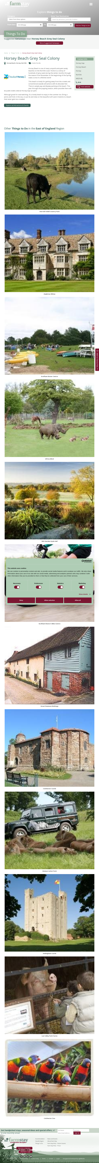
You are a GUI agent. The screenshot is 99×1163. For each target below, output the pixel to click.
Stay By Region (39, 1140)
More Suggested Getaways (49, 42)
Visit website (83, 86)
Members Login (25, 1151)
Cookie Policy (35, 1158)
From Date (11, 25)
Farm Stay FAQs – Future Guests (56, 1143)
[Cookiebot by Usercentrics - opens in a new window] (83, 561)
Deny (21, 600)
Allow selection (49, 600)
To (45, 25)
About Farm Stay (52, 1140)
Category (11, 16)
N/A (78, 82)
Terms (44, 1158)
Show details (83, 594)
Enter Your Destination (60, 16)
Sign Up (77, 1132)
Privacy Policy (24, 1158)
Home (6, 52)
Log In (58, 1158)
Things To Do (15, 52)
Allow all (78, 600)
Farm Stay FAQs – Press (54, 1145)
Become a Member (25, 1147)
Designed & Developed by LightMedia (74, 1158)
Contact (51, 1158)
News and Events (52, 1138)
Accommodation (40, 1138)
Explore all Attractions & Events (17, 105)
